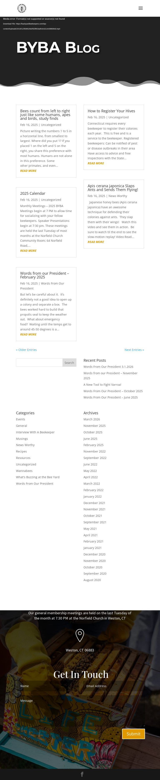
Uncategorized (51, 125)
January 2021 (93, 548)
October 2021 (93, 516)
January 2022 (93, 496)
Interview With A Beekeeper (35, 432)
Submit (133, 734)
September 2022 (95, 458)
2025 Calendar (32, 193)
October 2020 (93, 567)
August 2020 (92, 580)
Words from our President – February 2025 (44, 275)
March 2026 (92, 419)
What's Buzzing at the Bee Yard (38, 477)
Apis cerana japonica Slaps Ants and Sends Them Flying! (113, 187)
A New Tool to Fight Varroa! (102, 385)
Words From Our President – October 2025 (113, 391)
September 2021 (95, 522)
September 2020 (95, 573)
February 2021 (94, 541)
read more (28, 171)
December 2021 (94, 503)
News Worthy (118, 196)
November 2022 (95, 451)
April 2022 (91, 477)
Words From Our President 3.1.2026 (108, 367)
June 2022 (90, 464)
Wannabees (24, 471)
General (21, 426)
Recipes (21, 451)
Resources (23, 458)
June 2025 (90, 439)
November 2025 (95, 426)
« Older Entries (26, 350)
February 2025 (94, 445)
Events (20, 419)
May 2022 (90, 471)
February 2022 (94, 490)
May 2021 (90, 529)
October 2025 (93, 432)
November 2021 (95, 509)
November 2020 (95, 561)
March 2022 (92, 483)
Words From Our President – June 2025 (111, 397)
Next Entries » (134, 350)
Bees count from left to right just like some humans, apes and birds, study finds (45, 114)
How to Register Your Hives (111, 110)
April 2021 (91, 535)
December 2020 (94, 554)
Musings (22, 439)
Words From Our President (34, 483)
